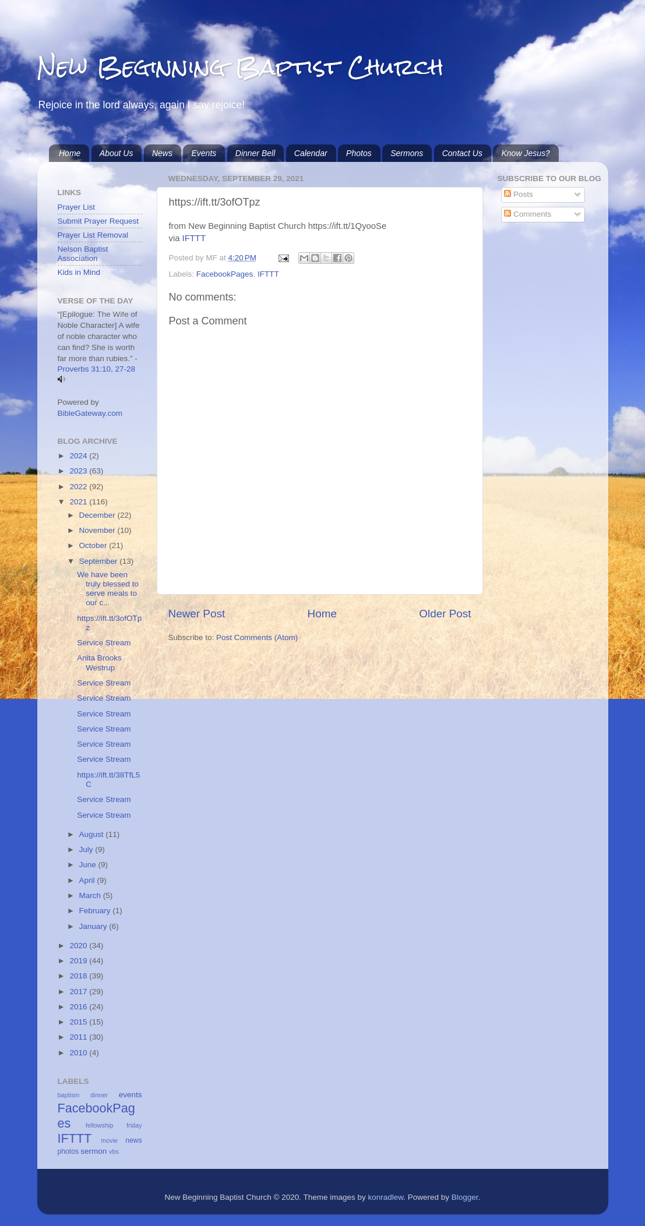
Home (69, 153)
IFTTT (194, 238)
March (91, 895)
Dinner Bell (255, 153)
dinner (99, 1094)
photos (68, 1151)
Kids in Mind (79, 272)
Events (203, 153)
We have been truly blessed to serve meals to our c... (108, 588)
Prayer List (77, 207)
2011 (79, 1037)
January (94, 926)
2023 (79, 471)
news (133, 1140)
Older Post (445, 613)
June (88, 864)
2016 (79, 1006)
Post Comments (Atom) (257, 637)
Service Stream (104, 642)
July (87, 849)
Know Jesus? (525, 153)
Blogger (465, 1197)
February (96, 910)
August (92, 834)
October (94, 545)
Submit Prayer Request (98, 221)
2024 (79, 455)
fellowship (99, 1125)
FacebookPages (224, 274)
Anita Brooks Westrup (99, 662)
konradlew (385, 1197)
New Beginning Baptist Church (240, 66)
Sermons (406, 153)
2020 (79, 945)
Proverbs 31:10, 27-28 (97, 369)
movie (109, 1140)
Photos (359, 153)
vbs (114, 1151)
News (162, 153)
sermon (93, 1151)
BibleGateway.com (90, 413)
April (88, 880)
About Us (116, 153)
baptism (69, 1094)
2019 (79, 960)
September (99, 561)
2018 (79, 975)
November (98, 530)
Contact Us (462, 153)
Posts (518, 194)
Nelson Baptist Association (83, 254)
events (130, 1094)
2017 (79, 991)
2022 (79, 486)
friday (134, 1125)
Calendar (310, 153)
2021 (79, 501)
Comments (527, 214)
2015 (79, 1021)
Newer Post (196, 613)
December (98, 515)
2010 (79, 1052)
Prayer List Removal (93, 235)
